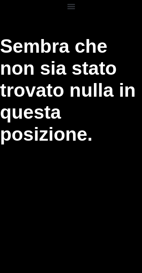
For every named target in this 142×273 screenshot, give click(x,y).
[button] (71, 6)
